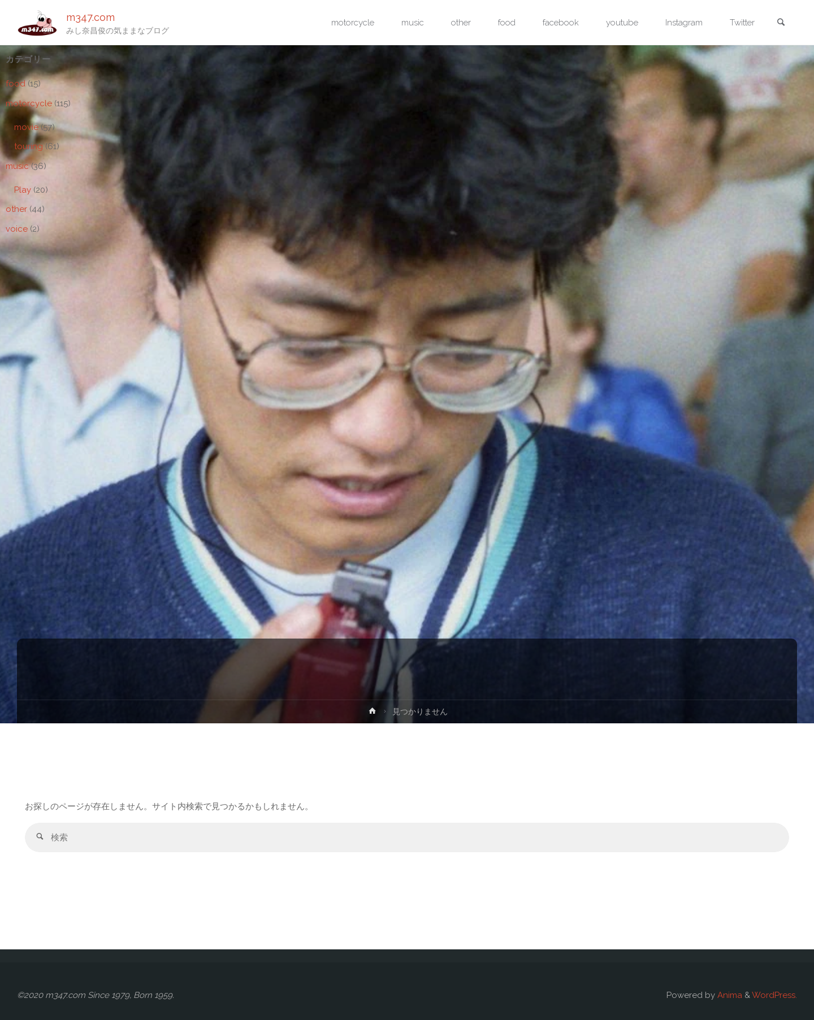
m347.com (90, 17)
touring (28, 146)
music (17, 166)
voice (17, 229)
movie (26, 127)
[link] (781, 23)
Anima (728, 995)
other (16, 209)
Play (22, 190)
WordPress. (774, 995)
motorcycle (29, 103)
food (15, 84)
